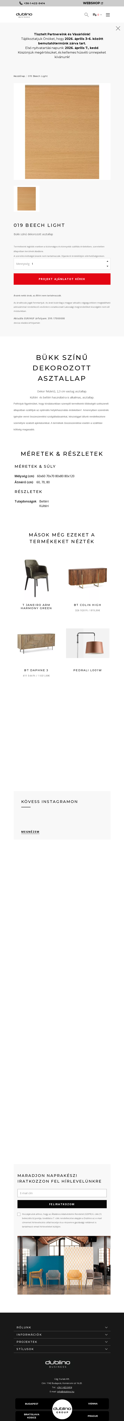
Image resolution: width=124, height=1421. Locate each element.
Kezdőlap (19, 76)
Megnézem (30, 832)
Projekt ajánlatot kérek (62, 279)
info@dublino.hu (65, 1391)
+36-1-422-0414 (64, 1387)
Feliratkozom (62, 1204)
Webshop (93, 3)
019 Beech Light (38, 76)
